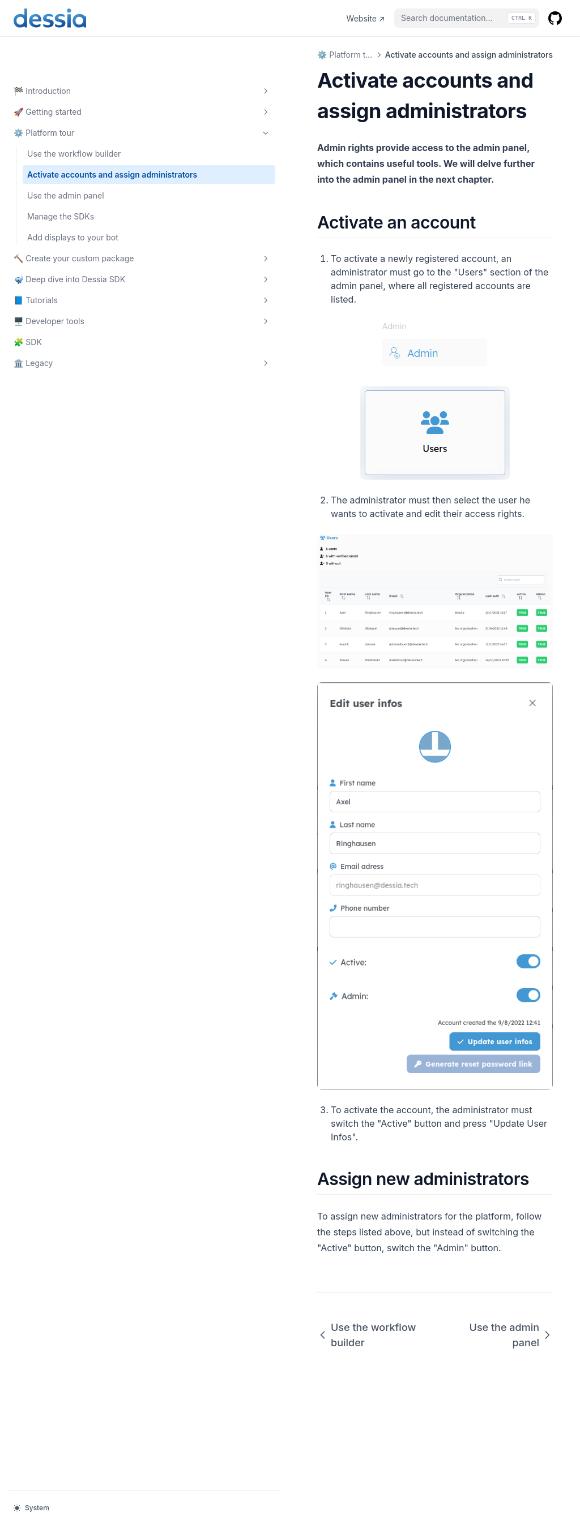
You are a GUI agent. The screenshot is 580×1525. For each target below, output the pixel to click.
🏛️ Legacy (70, 362)
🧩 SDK (28, 341)
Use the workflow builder (74, 117)
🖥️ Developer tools (70, 321)
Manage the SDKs (60, 192)
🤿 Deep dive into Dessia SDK (70, 272)
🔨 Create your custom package (70, 240)
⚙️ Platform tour (70, 97)
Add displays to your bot (72, 213)
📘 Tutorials (70, 300)
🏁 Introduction (70, 55)
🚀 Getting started (70, 76)
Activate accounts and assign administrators (70, 144)
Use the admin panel (65, 171)
